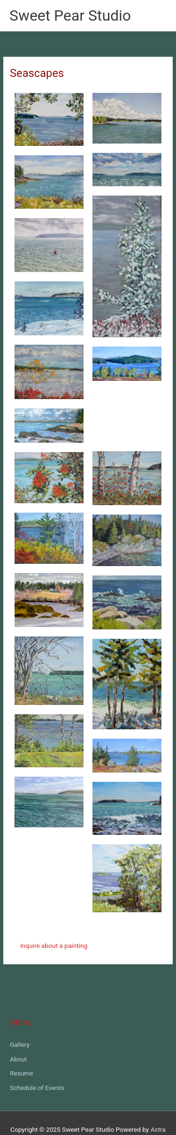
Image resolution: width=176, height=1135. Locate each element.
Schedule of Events (37, 1087)
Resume (21, 1073)
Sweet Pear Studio (70, 15)
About (18, 1059)
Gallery (20, 1044)
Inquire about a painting (53, 945)
